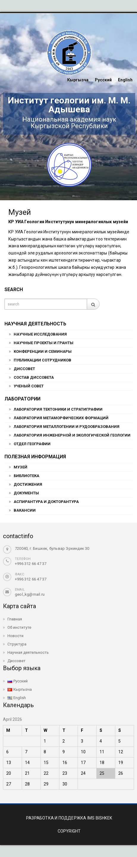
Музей (20, 467)
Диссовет (24, 369)
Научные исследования (40, 334)
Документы (26, 493)
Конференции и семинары (43, 351)
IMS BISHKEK (99, 818)
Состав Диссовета (34, 377)
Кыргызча (78, 79)
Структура (16, 644)
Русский (103, 79)
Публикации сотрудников (42, 360)
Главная (14, 619)
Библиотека (26, 475)
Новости (15, 636)
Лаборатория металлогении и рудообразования (66, 426)
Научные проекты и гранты (43, 343)
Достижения (28, 484)
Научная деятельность (28, 652)
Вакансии (25, 510)
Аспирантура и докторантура (46, 501)
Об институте (19, 627)
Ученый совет (29, 386)
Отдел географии (32, 444)
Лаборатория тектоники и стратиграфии (58, 409)
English (125, 79)
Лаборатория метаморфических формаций (61, 418)
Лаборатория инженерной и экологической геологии (72, 435)
